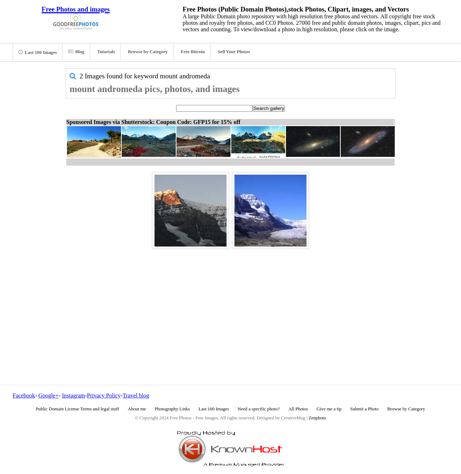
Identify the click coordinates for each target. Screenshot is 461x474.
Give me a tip (329, 408)
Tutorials (106, 51)
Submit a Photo (364, 408)
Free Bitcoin (193, 51)
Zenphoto (317, 417)
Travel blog (135, 395)
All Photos (298, 408)
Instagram (73, 395)
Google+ (49, 395)
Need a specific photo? (259, 408)
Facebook (24, 395)
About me (137, 408)
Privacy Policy (104, 395)
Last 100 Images (37, 52)
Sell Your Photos (234, 51)
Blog (76, 51)
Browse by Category (148, 51)
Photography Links (172, 408)
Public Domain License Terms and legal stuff (77, 408)
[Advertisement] (230, 301)
